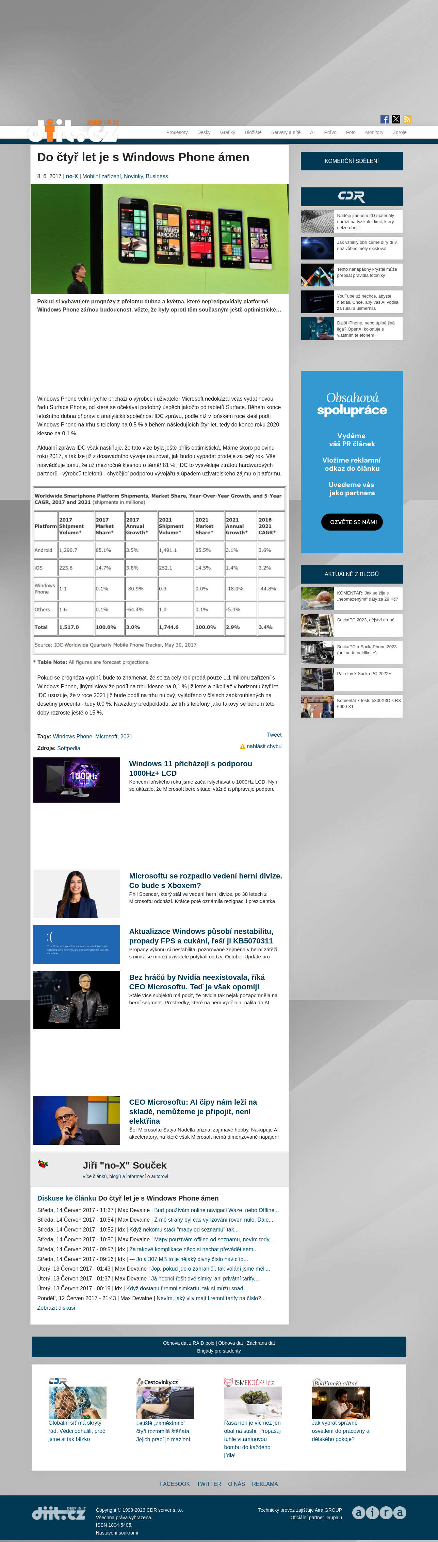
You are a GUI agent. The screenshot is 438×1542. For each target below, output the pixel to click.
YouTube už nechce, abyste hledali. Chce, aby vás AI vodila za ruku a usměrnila (368, 302)
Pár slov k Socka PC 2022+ (364, 673)
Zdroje (400, 132)
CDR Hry (352, 196)
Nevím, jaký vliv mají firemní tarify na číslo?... (211, 1298)
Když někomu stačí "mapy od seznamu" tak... (184, 1230)
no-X (72, 176)
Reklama (265, 1484)
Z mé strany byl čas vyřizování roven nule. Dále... (213, 1220)
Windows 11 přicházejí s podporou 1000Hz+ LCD (190, 768)
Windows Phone (72, 736)
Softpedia (68, 748)
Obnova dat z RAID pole (188, 1343)
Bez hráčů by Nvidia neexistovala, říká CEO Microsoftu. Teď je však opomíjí (197, 982)
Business (157, 176)
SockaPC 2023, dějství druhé (365, 619)
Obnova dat (230, 1343)
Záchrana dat (261, 1343)
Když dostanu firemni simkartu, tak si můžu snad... (187, 1288)
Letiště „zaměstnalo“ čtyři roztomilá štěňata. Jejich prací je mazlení (163, 1431)
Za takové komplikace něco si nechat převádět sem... (193, 1249)
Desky (204, 132)
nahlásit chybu (264, 746)
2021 (126, 736)
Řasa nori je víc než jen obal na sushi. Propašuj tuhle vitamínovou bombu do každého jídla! (252, 1439)
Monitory (374, 132)
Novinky (133, 176)
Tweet (274, 735)
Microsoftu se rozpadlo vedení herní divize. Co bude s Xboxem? (205, 881)
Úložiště (253, 132)
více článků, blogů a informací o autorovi (125, 1176)
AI (312, 132)
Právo (330, 132)
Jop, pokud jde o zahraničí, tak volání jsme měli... (210, 1269)
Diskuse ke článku (66, 1198)
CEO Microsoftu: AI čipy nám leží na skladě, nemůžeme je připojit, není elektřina (193, 1111)
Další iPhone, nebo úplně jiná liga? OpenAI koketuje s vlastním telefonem (366, 329)
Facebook (175, 1484)
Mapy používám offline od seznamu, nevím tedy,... (214, 1239)
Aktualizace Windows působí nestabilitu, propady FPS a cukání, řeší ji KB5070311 (201, 936)
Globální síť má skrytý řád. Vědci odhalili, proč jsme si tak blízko (77, 1431)
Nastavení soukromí (117, 1533)
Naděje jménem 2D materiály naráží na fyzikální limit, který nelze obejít (365, 221)
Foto (351, 132)
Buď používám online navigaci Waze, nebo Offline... (216, 1210)
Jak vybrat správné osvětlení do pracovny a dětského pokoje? (341, 1431)
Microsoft (106, 736)
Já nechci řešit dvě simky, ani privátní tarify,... (205, 1278)
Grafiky (227, 132)
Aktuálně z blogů (352, 574)
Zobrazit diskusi (56, 1308)
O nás (236, 1484)
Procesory (177, 132)
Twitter (209, 1484)
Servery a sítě (286, 132)
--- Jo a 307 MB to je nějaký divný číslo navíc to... (188, 1259)
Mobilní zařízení (101, 176)
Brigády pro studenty (219, 1351)
